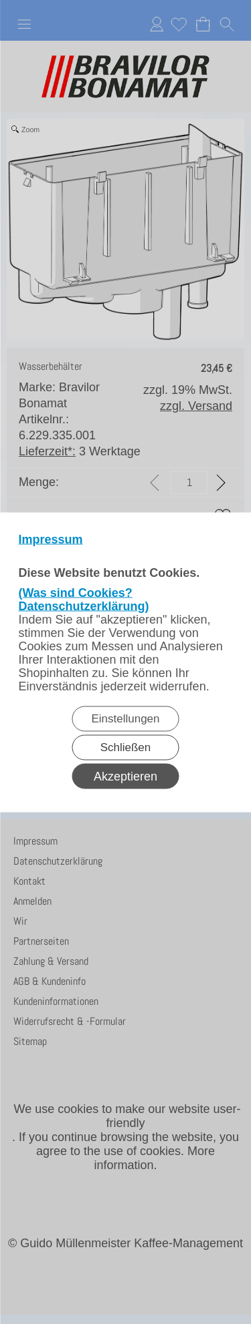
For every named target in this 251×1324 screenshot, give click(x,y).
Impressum (51, 538)
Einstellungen (125, 718)
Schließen (125, 746)
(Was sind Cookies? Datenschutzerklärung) (84, 599)
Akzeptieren (125, 776)
